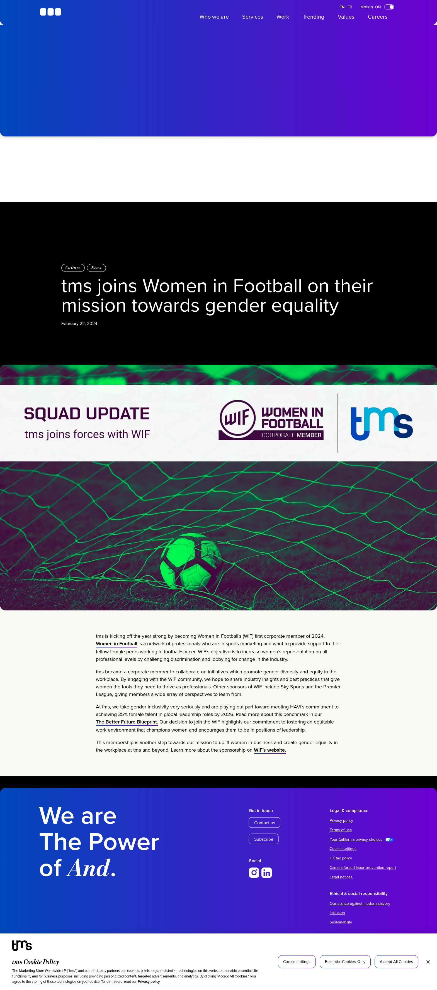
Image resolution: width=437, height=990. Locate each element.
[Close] (428, 962)
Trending (313, 17)
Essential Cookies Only (345, 961)
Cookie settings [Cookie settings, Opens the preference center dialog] (296, 961)
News (96, 267)
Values (346, 17)
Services (252, 17)
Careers (377, 17)
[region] (218, 961)
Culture (73, 267)
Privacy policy (149, 981)
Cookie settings (343, 848)
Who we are (214, 17)
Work (282, 17)
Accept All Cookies (396, 961)
